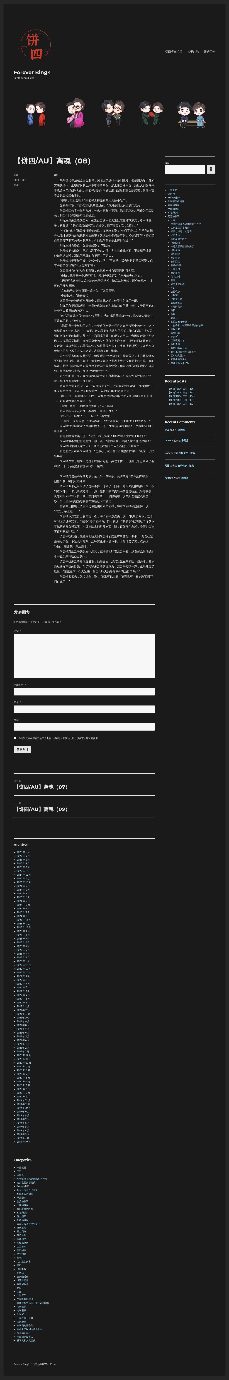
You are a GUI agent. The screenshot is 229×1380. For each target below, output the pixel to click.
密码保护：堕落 (187, 453)
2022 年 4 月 (23, 995)
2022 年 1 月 (23, 1006)
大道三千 (21, 1295)
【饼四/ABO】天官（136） (182, 388)
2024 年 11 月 (24, 878)
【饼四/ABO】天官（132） (182, 403)
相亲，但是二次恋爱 (27, 1190)
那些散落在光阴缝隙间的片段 (32, 1178)
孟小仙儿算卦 (24, 1333)
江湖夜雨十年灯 (25, 1317)
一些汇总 (21, 1167)
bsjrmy (169, 440)
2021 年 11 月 (23, 1013)
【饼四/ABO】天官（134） (182, 396)
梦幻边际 (21, 1235)
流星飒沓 (21, 1269)
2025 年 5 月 (23, 856)
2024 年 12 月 (24, 874)
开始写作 (209, 51)
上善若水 (21, 1246)
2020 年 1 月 (23, 1096)
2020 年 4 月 (23, 1085)
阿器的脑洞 (22, 1220)
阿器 (16, 175)
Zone (167, 453)
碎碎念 (20, 1175)
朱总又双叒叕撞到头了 (28, 1223)
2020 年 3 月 (23, 1089)
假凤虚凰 (21, 1321)
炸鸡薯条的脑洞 (25, 1193)
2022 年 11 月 (24, 968)
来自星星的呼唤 (25, 1208)
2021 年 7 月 (23, 1028)
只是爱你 (21, 1197)
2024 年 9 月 (23, 886)
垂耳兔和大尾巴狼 (26, 1340)
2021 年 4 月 (23, 1040)
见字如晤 (21, 1254)
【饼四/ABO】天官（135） (182, 392)
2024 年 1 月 (23, 916)
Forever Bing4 (32, 72)
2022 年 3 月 (23, 998)
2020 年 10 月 (24, 1062)
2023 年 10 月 (24, 927)
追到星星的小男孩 (26, 1182)
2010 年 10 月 (24, 1141)
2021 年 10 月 (24, 1017)
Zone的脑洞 (23, 1186)
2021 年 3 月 (23, 1044)
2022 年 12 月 (24, 965)
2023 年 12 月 (24, 919)
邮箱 (17, 702)
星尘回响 (21, 1231)
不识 (19, 1265)
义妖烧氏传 (22, 1276)
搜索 (167, 162)
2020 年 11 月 (24, 1059)
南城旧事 (21, 1310)
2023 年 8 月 (23, 934)
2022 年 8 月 (23, 980)
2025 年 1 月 (23, 871)
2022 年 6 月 (23, 987)
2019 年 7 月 (23, 1119)
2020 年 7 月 (23, 1074)
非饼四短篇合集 (25, 1325)
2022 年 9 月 (23, 976)
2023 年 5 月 (23, 946)
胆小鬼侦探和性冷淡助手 (29, 1329)
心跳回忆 (21, 1239)
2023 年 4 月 (23, 950)
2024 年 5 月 (23, 901)
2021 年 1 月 (23, 1051)
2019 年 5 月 (23, 1126)
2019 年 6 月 (23, 1122)
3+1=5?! (21, 1314)
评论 (17, 630)
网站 (16, 719)
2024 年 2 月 (23, 912)
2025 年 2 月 (23, 867)
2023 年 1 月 (23, 961)
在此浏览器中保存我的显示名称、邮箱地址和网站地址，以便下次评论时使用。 (59, 738)
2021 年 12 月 (24, 1010)
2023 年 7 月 (23, 938)
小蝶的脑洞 (22, 1205)
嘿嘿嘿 (181, 429)
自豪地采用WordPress (44, 1364)
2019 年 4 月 (23, 1130)
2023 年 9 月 (23, 931)
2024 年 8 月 (23, 889)
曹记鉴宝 (21, 1250)
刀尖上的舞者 (24, 1261)
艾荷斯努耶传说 (25, 1299)
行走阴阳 (21, 1216)
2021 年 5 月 (23, 1036)
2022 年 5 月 (23, 991)
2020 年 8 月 (23, 1070)
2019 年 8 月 (23, 1115)
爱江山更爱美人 (25, 1336)
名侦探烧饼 (22, 1242)
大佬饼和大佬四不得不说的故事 (33, 1302)
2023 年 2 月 (23, 957)
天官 (19, 1171)
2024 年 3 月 (23, 908)
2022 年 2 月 (23, 1002)
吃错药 (20, 1272)
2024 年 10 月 (24, 882)
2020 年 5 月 (23, 1081)
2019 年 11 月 (23, 1104)
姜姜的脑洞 (22, 1201)
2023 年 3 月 (23, 953)
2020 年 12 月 (24, 1055)
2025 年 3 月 (23, 863)
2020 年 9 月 (23, 1066)
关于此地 (193, 51)
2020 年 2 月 (23, 1092)
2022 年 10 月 (24, 972)
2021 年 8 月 (23, 1025)
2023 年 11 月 (24, 923)
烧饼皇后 (21, 1227)
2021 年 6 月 (23, 1032)
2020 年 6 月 (23, 1077)
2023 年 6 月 (23, 942)
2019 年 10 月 (24, 1107)
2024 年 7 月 (23, 893)
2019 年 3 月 (23, 1134)
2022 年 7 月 (23, 983)
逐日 (19, 1287)
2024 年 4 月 (23, 904)
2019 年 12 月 (24, 1100)
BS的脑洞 (22, 1212)
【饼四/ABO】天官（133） (182, 400)
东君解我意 (22, 1284)
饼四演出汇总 (173, 51)
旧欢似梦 (21, 1306)
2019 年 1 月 (23, 1138)
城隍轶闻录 (22, 1280)
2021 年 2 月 (23, 1047)
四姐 (19, 1291)
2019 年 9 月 (23, 1111)
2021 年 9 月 (23, 1021)
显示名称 (20, 684)
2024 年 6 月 (23, 897)
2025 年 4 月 (23, 859)
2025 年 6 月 (23, 852)
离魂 (16, 185)
